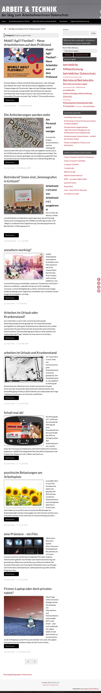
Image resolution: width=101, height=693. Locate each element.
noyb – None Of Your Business (75, 190)
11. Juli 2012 (23, 525)
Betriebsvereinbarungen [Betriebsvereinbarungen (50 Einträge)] (75, 84)
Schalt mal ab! (14, 413)
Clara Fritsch (10, 168)
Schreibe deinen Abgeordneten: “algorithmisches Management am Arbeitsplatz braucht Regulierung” (77, 130)
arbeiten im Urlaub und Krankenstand (30, 353)
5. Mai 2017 (23, 303)
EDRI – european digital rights (75, 179)
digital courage (69, 172)
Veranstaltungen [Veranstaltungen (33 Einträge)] (89, 106)
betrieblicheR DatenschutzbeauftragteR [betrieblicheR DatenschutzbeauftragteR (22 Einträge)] (72, 77)
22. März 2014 (24, 403)
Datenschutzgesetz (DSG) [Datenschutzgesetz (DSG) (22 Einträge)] (69, 87)
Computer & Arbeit (71, 164)
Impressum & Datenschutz (50, 685)
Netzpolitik (68, 186)
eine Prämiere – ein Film (21, 534)
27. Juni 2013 (23, 463)
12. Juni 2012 (23, 580)
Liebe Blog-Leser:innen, (73, 117)
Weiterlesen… (11, 100)
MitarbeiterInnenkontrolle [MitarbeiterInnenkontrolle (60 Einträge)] (78, 102)
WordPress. (95, 689)
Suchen (66, 29)
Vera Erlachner (11, 106)
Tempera (86, 689)
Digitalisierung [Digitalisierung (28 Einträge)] (80, 87)
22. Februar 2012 (24, 652)
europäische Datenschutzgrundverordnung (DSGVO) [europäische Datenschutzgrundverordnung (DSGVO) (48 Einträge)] (77, 93)
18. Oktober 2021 (25, 168)
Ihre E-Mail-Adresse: (70, 48)
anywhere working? (17, 250)
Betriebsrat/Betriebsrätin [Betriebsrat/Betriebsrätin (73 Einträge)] (78, 80)
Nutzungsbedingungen (12, 674)
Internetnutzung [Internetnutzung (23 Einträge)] (67, 99)
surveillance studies (71, 194)
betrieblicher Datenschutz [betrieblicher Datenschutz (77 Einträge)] (79, 73)
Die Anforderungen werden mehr (27, 115)
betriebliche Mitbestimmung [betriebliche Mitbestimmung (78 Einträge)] (73, 67)
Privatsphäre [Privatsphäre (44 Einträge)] (69, 106)
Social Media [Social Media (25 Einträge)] (79, 106)
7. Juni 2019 (24, 241)
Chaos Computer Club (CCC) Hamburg (78, 157)
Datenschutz (27, 674)
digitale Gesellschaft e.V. (73, 175)
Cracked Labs (69, 168)
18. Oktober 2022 (26, 106)
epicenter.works (70, 183)
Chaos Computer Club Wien (74, 161)
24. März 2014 (24, 343)
